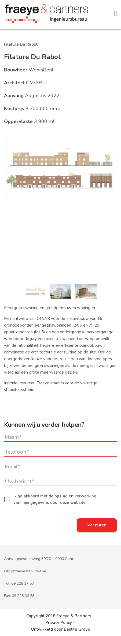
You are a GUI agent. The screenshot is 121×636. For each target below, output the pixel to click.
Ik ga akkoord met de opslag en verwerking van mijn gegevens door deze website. (50, 499)
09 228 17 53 (22, 583)
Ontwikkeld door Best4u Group (60, 629)
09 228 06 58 (23, 595)
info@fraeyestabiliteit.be (25, 571)
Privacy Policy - (60, 622)
